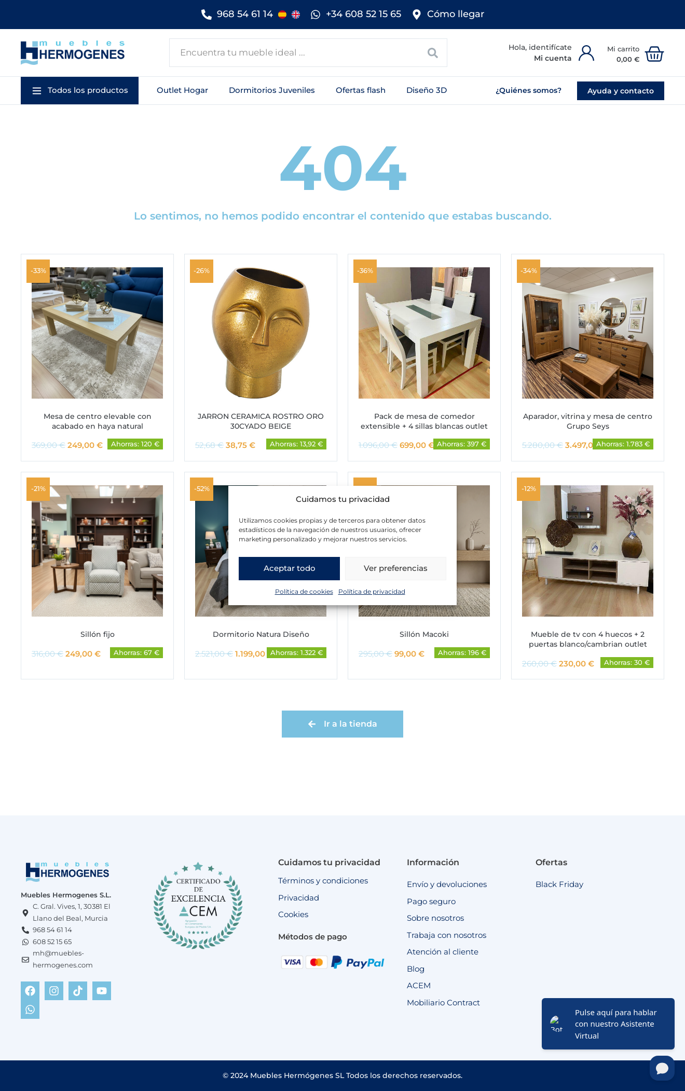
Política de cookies (304, 591)
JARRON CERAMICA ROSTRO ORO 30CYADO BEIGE (261, 421)
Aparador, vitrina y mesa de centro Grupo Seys (587, 421)
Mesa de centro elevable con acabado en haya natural (98, 421)
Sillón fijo (97, 634)
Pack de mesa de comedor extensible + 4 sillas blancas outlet (424, 421)
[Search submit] (433, 52)
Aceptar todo (290, 568)
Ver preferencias (396, 568)
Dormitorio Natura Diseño (261, 634)
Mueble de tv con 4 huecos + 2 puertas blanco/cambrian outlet (588, 639)
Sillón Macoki (424, 634)
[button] (80, 90)
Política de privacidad (371, 591)
